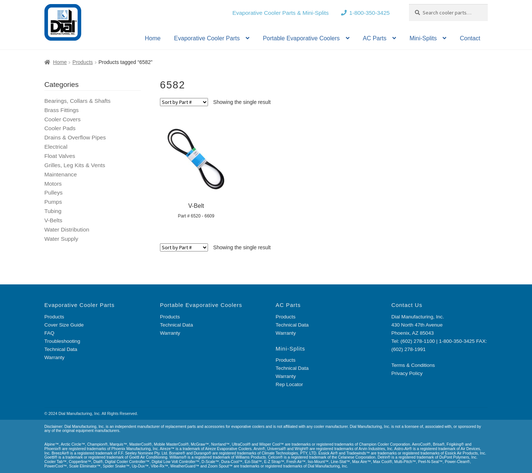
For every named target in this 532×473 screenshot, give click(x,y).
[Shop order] (184, 102)
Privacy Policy (407, 373)
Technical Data (60, 349)
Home (153, 38)
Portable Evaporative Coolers (301, 38)
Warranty (54, 357)
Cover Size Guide (64, 325)
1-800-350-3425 (369, 13)
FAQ (49, 333)
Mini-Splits (423, 38)
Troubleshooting (62, 341)
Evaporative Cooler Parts (207, 38)
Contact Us (406, 305)
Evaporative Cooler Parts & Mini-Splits (280, 13)
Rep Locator (289, 384)
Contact (470, 38)
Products (82, 62)
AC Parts (374, 38)
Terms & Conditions (413, 365)
